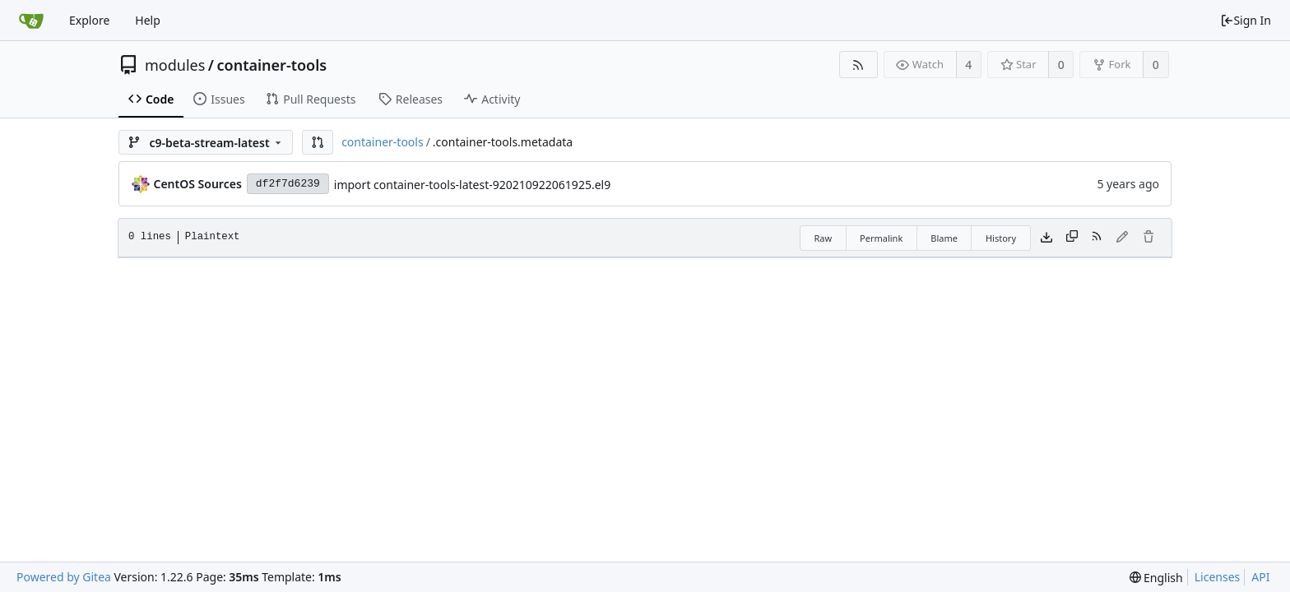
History (1001, 238)
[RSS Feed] (858, 64)
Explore (89, 20)
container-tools (272, 65)
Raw (823, 238)
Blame (944, 238)
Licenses (1218, 577)
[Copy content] (1072, 238)
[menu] (1156, 577)
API (1260, 577)
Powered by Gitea (63, 577)
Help (147, 20)
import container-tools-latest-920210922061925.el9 (472, 184)
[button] (317, 142)
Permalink (881, 238)
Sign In (1245, 20)
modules (175, 65)
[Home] (31, 20)
